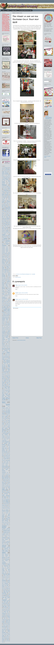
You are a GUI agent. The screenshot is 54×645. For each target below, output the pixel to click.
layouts (8, 404)
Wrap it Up (3, 638)
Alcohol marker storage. (6, 177)
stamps (9, 573)
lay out (8, 400)
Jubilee (7, 383)
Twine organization (7, 610)
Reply (16, 289)
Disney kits (4, 292)
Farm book (4, 325)
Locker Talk (7, 418)
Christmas (4, 245)
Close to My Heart (5, 257)
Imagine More (4, 377)
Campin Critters (7, 224)
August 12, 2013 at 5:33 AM (23, 299)
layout (3, 402)
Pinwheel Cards (5, 494)
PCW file (4, 490)
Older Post (39, 337)
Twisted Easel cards (5, 612)
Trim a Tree (4, 608)
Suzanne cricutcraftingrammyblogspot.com (48, 117)
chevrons (3, 243)
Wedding (8, 623)
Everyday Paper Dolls (5, 317)
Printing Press (4, 507)
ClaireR (16, 292)
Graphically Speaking (5, 357)
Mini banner (7, 430)
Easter (9, 305)
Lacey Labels (4, 394)
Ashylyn (3, 187)
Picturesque (6, 493)
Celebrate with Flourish (6, 235)
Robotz (7, 519)
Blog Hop (8, 207)
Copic (8, 259)
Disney (3, 288)
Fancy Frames (7, 324)
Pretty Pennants (6, 503)
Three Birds (6, 601)
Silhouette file (7, 548)
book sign (6, 212)
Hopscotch (3, 374)
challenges (7, 241)
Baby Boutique (5, 189)
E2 (5, 305)
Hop (8, 373)
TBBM (4, 595)
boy (6, 214)
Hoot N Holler (4, 373)
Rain (7, 516)
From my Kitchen (5, 336)
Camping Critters (6, 225)
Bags (4, 192)
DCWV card (7, 283)
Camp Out (4, 223)
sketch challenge (5, 555)
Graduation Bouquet (5, 351)
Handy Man (6, 363)
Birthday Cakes (6, 203)
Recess (3, 517)
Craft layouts (5, 265)
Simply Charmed (5, 551)
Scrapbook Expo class (7, 531)
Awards (8, 10)
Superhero (7, 587)
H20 (4, 361)
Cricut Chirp (7, 270)
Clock (8, 256)
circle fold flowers (7, 254)
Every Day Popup (6, 315)
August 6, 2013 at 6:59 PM (22, 285)
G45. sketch (7, 342)
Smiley (3, 559)
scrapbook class (7, 529)
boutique (3, 213)
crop (7, 277)
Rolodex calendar (4, 522)
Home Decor (8, 371)
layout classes (4, 403)
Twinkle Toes (6, 611)
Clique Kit (3, 256)
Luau (6, 422)
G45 (2, 342)
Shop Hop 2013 (18, 277)
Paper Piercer (7, 481)
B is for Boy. (5, 188)
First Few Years (4, 329)
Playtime (5, 496)
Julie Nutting (4, 384)
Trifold (9, 607)
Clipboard (7, 255)
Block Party (4, 205)
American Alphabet (5, 179)
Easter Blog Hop (4, 307)
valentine (8, 613)
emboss (4, 313)
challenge (5, 238)
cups (8, 278)
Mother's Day (8, 442)
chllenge (7, 244)
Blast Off (7, 204)
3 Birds (6, 168)
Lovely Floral (5, 421)
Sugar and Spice (5, 585)
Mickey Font (4, 429)
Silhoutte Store (6, 549)
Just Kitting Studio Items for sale (25, 10)
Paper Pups (4, 482)
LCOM (3, 408)
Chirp (3, 244)
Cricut (8, 268)
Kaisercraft (7, 390)
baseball (7, 193)
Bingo (8, 200)
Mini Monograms (6, 433)
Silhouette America (6, 547)
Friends (7, 335)
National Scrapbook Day (6, 456)
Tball (9, 594)
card (7, 227)
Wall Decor (8, 622)
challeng (9, 237)
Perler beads (7, 491)
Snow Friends (5, 560)
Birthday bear (8, 202)
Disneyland (5, 295)
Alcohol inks (8, 176)
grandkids (3, 352)
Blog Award (4, 206)
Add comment (15, 308)
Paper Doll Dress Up (6, 478)
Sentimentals (4, 537)
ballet (7, 192)
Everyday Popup (5, 318)
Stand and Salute (6, 574)
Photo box (3, 492)
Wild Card (4, 626)
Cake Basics (4, 221)
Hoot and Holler (6, 372)
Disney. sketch (8, 294)
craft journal (8, 264)
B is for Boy (8, 187)
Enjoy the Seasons (6, 314)
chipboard (7, 243)
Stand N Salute (6, 575)
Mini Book (4, 431)
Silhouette (4, 545)
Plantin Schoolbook (6, 495)
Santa (9, 522)
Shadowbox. (3, 541)
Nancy (3, 455)
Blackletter (3, 204)
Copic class (4, 260)
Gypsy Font (8, 359)
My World (7, 454)
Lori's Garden (4, 419)
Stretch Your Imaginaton (5, 584)
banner (3, 193)
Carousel (5, 233)
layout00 (8, 403)
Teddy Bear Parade (6, 597)
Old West (6, 468)
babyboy (3, 191)
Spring (3, 569)
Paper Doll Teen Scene (6, 479)
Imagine (7, 376)
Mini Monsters (5, 434)
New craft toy (4, 459)
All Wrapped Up (6, 178)
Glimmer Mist (4, 348)
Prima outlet (7, 504)
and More (3, 180)
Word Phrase (7, 636)
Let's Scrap (8, 410)
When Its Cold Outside (6, 624)
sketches (3, 557)
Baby (9, 188)
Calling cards (8, 222)
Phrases (8, 492)
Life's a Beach (5, 416)
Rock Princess (5, 520)
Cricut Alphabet (4, 269)
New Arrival (6, 458)
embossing (8, 313)
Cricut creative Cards (5, 271)
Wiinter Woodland (6, 625)
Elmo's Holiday (8, 312)
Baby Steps (6, 190)
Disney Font (8, 291)
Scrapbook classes (6, 530)
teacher (3, 596)
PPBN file (3, 502)
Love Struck (8, 420)
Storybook (4, 580)
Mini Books (8, 432)
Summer (3, 586)
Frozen (8, 341)
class (4, 255)
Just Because (7, 386)
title (8, 605)
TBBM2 (8, 595)
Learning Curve (7, 408)
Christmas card (5, 246)
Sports (7, 568)
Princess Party (4, 505)
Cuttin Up (3, 280)
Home (3, 10)
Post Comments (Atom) (21, 340)
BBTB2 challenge (5, 194)
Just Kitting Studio (6, 387)
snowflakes (3, 561)
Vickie (16, 285)
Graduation (6, 350)
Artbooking (3, 186)
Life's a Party (4, 417)
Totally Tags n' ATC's (6, 606)
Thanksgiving (4, 599)
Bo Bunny (5, 211)
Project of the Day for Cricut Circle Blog (6, 508)
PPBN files (8, 502)
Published (7, 509)
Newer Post (15, 337)
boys (6, 215)
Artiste (8, 186)
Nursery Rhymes (5, 466)
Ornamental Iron (5, 472)
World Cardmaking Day (5, 637)
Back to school (8, 191)
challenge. (3, 239)
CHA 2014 (5, 236)
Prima (3, 504)
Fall (6, 322)
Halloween (8, 361)
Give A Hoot (6, 347)
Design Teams (14, 10)
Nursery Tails (4, 467)
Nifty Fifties (8, 460)
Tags (6, 594)
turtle (2, 610)
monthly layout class (5, 441)
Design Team (4, 284)
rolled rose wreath (5, 521)
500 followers (7, 169)
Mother (3, 442)
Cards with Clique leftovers (6, 232)
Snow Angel (7, 559)
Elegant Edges (6, 309)
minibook (3, 435)
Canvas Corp (4, 226)
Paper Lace (5, 480)
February (7, 328)
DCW (7, 282)
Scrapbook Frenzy (6, 532)
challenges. (6, 242)
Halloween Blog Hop (6, 362)
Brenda (16, 299)
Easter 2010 (6, 306)
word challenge (4, 634)
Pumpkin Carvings (5, 510)
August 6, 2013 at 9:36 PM (23, 292)
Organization (4, 471)
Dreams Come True (5, 302)
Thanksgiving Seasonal (6, 600)
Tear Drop (7, 596)
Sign (8, 544)
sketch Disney (4, 556)
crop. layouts (4, 278)
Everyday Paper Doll (5, 316)
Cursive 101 (7, 279)
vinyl (4, 618)
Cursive (3, 279)
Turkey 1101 (7, 609)
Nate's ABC (8, 455)
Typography (4, 613)
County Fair (3, 264)
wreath (8, 638)
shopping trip (4, 544)
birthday (3, 201)
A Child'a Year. (5, 170)
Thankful (6, 598)
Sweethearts (4, 593)
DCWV (3, 283)
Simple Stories (5, 550)
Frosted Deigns (5, 337)
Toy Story (5, 607)
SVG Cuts (8, 588)
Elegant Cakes (7, 308)
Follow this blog (48, 174)
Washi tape (4, 623)
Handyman (3, 364)
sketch (4, 552)
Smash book (7, 558)
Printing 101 (7, 506)
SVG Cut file (4, 588)
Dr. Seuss (7, 301)
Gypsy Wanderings (6, 360)
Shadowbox (3, 540)
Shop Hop (7, 542)
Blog (8, 205)
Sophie (9, 564)
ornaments (3, 473)
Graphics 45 (4, 358)
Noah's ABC (6, 461)
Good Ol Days (7, 349)
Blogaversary (8, 210)
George (3, 343)
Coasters (3, 258)
